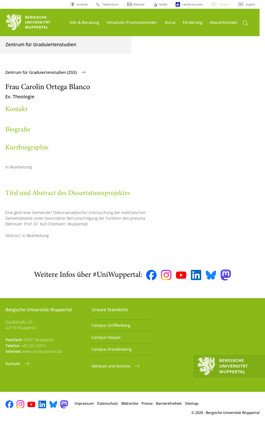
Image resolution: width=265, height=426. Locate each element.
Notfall (163, 4)
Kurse (170, 22)
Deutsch (224, 4)
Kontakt (13, 363)
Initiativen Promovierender (132, 22)
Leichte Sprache (192, 4)
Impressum (84, 403)
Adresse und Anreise (111, 366)
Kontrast (82, 4)
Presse (147, 403)
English (250, 4)
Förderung (192, 22)
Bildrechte (129, 403)
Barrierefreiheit (169, 403)
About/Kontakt (223, 22)
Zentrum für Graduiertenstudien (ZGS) (41, 72)
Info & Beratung (84, 22)
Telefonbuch (110, 4)
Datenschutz (107, 403)
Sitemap (191, 403)
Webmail (138, 4)
